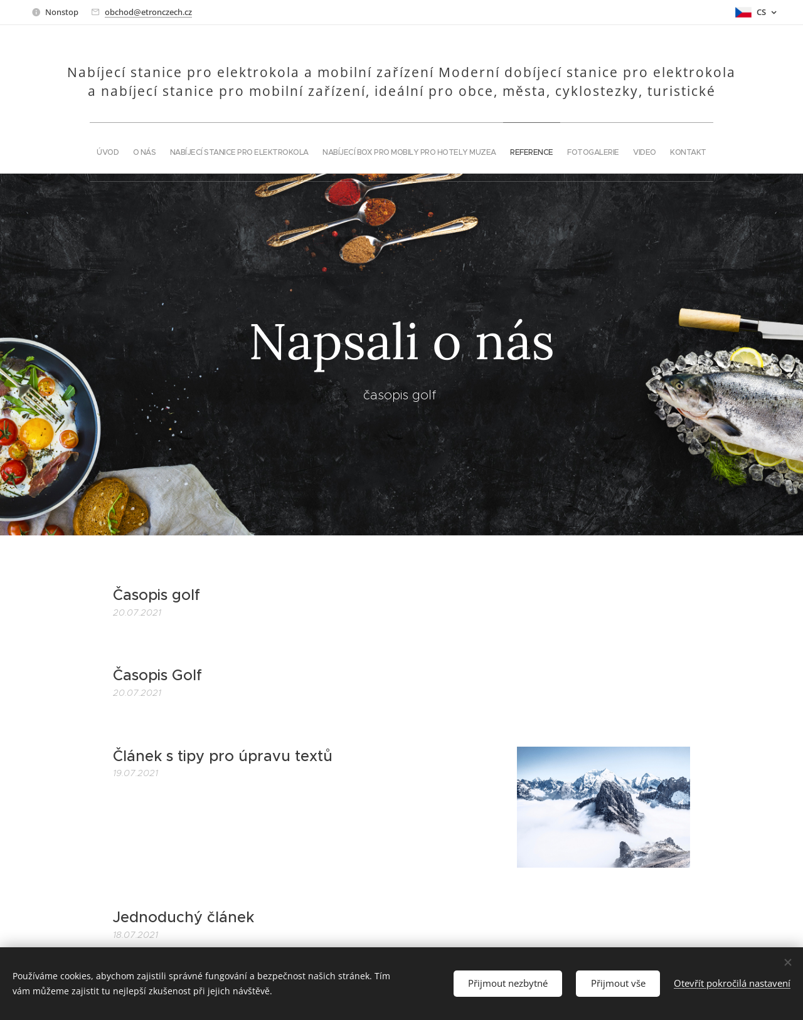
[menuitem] (322, 148)
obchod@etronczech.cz (148, 12)
